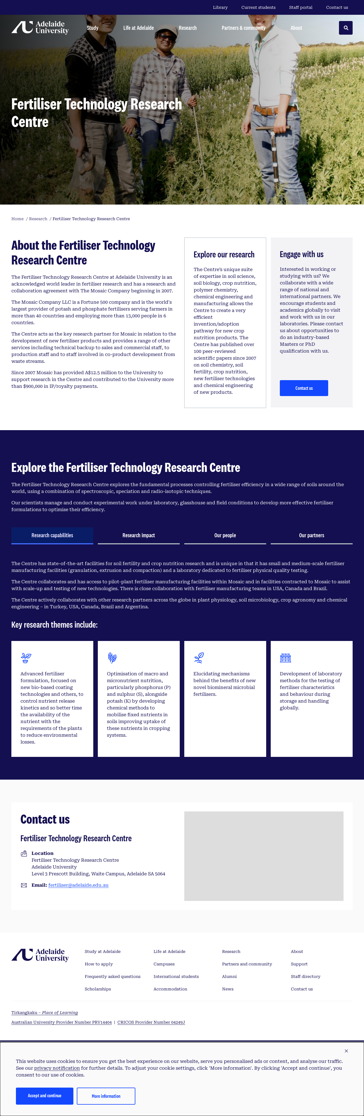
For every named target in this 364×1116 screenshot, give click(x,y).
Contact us (337, 7)
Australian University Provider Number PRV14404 (61, 1022)
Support (299, 964)
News (227, 989)
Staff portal (301, 7)
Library (220, 7)
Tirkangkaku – (44, 1012)
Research (231, 951)
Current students (258, 7)
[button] (346, 1051)
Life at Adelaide (169, 951)
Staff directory (305, 976)
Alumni (229, 976)
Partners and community (247, 964)
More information (106, 1096)
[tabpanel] (182, 658)
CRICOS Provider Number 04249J (151, 1022)
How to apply (99, 964)
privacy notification (57, 1068)
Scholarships (98, 989)
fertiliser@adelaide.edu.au (78, 885)
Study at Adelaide (103, 951)
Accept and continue (44, 1095)
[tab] (52, 535)
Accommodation (170, 989)
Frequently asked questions (112, 976)
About (297, 951)
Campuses (164, 964)
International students (176, 976)
